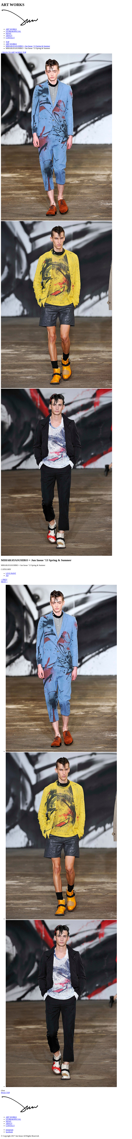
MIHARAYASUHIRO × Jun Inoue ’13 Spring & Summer (28, 46)
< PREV (4, 580)
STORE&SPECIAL (13, 31)
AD (7, 576)
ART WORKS (11, 29)
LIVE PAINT (11, 573)
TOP (7, 42)
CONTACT (10, 38)
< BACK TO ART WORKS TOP (13, 52)
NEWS (8, 33)
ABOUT (9, 36)
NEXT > (4, 582)
